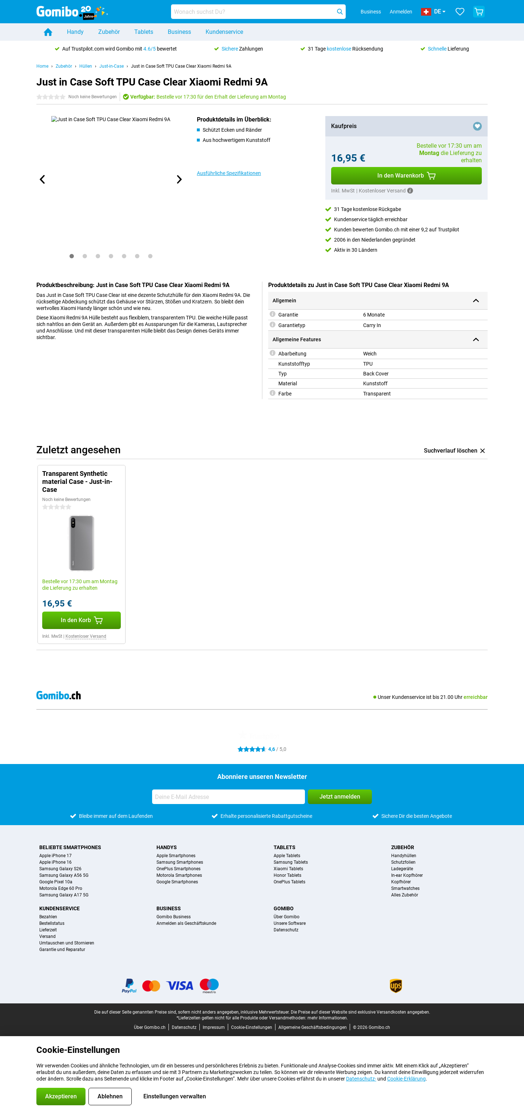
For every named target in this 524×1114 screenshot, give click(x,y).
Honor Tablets (287, 875)
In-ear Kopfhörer (407, 875)
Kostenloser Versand (86, 636)
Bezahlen (48, 916)
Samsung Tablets (291, 862)
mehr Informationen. (327, 1017)
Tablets (143, 31)
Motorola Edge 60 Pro (60, 888)
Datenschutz (286, 929)
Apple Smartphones (175, 855)
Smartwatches (405, 888)
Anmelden (401, 12)
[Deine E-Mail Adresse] (228, 796)
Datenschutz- (361, 1079)
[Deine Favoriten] (460, 11)
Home (42, 66)
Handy (75, 31)
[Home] (48, 32)
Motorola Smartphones (179, 875)
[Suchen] (340, 11)
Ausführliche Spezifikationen (229, 173)
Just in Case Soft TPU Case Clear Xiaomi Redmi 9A (181, 66)
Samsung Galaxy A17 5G (63, 895)
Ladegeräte (402, 868)
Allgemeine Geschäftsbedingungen (312, 1027)
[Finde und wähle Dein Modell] (258, 11)
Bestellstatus (51, 923)
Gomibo (284, 908)
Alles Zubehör (404, 895)
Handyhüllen (403, 855)
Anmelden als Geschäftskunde (186, 923)
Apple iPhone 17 (55, 855)
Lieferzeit (48, 929)
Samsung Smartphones (179, 862)
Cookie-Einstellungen (251, 1027)
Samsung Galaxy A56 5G (63, 875)
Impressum (214, 1027)
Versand (47, 936)
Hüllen (85, 66)
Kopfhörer (401, 881)
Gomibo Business (173, 916)
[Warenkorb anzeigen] (479, 11)
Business (179, 31)
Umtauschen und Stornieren (66, 943)
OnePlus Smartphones (178, 868)
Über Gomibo (286, 916)
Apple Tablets (287, 855)
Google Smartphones (177, 881)
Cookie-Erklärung (406, 1079)
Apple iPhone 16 (55, 862)
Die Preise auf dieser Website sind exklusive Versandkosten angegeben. (360, 1012)
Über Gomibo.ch (150, 1027)
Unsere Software (290, 923)
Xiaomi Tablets (288, 868)
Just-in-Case (111, 66)
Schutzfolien (403, 862)
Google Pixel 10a (55, 881)
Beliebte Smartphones (70, 847)
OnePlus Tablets (289, 881)
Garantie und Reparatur (62, 949)
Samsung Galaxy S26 (60, 868)
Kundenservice (224, 31)
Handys (166, 847)
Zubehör (109, 31)
